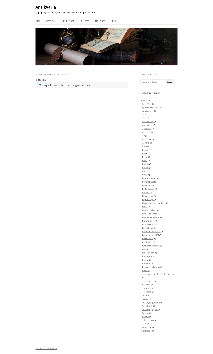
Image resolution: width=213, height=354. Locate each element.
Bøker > (144, 100)
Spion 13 (146, 288)
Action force (147, 125)
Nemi (144, 249)
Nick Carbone (148, 252)
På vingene (147, 256)
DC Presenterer (149, 178)
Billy (144, 153)
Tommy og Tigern (150, 309)
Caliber (145, 167)
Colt (144, 171)
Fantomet (146, 192)
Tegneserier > (48, 74)
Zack (144, 323)
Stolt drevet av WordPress (46, 348)
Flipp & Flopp (148, 199)
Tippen (145, 299)
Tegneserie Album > (149, 107)
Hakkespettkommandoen (153, 203)
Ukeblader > (146, 330)
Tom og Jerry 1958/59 (151, 302)
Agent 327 (146, 128)
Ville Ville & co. (148, 320)
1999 (144, 118)
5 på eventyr (148, 121)
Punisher (146, 263)
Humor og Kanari (149, 213)
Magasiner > (146, 103)
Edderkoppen (148, 189)
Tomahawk (147, 306)
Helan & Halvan (149, 210)
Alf (143, 135)
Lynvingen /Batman (151, 245)
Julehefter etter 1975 (151, 231)
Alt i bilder (146, 139)
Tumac (145, 313)
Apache (145, 142)
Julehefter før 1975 (150, 235)
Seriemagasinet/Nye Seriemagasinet (158, 274)
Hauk (144, 206)
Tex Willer (146, 291)
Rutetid (145, 270)
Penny (145, 260)
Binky (144, 157)
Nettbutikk (51, 21)
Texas (145, 295)
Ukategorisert (147, 327)
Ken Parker (147, 242)
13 (143, 114)
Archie (145, 146)
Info (114, 21)
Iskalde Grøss (148, 224)
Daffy (144, 174)
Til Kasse (85, 21)
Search (170, 82)
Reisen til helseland (151, 267)
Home (38, 74)
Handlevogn (68, 21)
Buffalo (145, 164)
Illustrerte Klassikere (151, 217)
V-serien (146, 316)
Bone (144, 160)
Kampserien (147, 238)
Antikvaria (46, 7)
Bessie (145, 150)
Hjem (38, 21)
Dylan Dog (146, 185)
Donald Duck (148, 181)
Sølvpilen (146, 284)
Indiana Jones (148, 220)
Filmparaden (148, 196)
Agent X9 (146, 132)
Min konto (100, 21)
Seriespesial (148, 281)
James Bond (147, 228)
